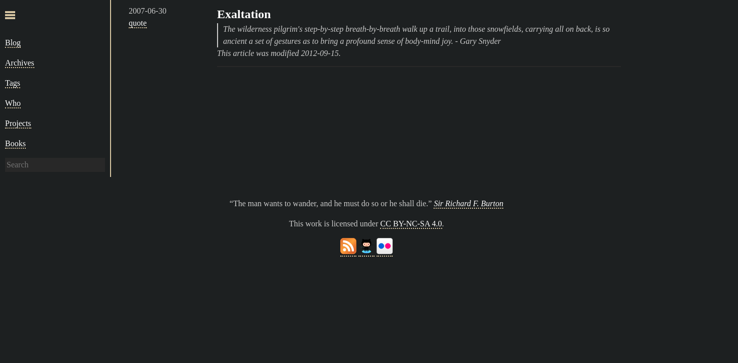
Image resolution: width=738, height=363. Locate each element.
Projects (18, 123)
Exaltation (244, 14)
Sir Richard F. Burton (468, 203)
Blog (13, 42)
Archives (19, 62)
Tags (12, 83)
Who (13, 103)
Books (15, 143)
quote (138, 23)
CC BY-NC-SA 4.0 (411, 223)
